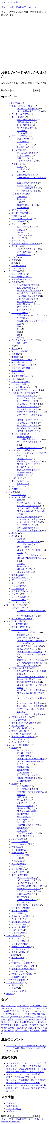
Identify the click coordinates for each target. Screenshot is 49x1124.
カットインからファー (27, 398)
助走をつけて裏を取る (27, 679)
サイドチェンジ (18, 602)
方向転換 (15, 847)
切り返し (15, 246)
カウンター (16, 960)
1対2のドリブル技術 (20, 194)
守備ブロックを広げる (21, 963)
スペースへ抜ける (19, 351)
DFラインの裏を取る (21, 668)
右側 (19, 1022)
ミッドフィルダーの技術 (17, 745)
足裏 (19, 202)
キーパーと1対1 (18, 434)
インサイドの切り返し (27, 249)
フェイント (16, 224)
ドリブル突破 (34, 1014)
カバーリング (17, 919)
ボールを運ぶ (17, 117)
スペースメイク (18, 742)
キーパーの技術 (13, 935)
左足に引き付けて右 (26, 288)
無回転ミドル (23, 475)
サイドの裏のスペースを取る (30, 676)
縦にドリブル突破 (19, 213)
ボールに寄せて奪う (26, 899)
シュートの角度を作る (27, 108)
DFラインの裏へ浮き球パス (29, 508)
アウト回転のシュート (21, 618)
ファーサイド (16, 1017)
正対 (19, 858)
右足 (24, 1022)
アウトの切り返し (25, 252)
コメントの (13, 1109)
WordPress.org (12, 1111)
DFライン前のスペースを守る (30, 759)
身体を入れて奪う (25, 894)
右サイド (12, 1022)
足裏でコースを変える (27, 183)
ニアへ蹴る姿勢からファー (29, 439)
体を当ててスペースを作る (29, 646)
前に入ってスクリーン (27, 649)
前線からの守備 (18, 731)
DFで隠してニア (24, 459)
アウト (20, 166)
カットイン (16, 164)
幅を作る (21, 794)
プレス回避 (22, 830)
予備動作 (15, 357)
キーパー (40, 1008)
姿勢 (19, 500)
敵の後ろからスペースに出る (30, 660)
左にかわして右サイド (27, 409)
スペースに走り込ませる (28, 522)
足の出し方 (22, 902)
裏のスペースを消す (20, 916)
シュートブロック (19, 933)
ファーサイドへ (24, 544)
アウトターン (36, 1006)
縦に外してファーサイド (28, 404)
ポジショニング (18, 938)
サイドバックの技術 (20, 908)
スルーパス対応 (18, 927)
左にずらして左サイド (27, 425)
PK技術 (14, 489)
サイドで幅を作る (19, 624)
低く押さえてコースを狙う (29, 461)
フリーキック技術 (14, 605)
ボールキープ (17, 238)
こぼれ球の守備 (24, 781)
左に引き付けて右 (25, 301)
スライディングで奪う (27, 891)
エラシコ (21, 230)
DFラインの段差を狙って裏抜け (32, 693)
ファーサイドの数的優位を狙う (31, 611)
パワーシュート (24, 472)
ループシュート (18, 486)
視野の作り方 (23, 797)
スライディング (18, 924)
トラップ (23, 1014)
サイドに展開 (17, 575)
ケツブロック (23, 318)
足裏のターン (23, 158)
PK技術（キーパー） (21, 946)
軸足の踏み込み (22, 1030)
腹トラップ (16, 373)
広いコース (26, 1025)
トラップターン (18, 274)
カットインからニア (26, 395)
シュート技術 (12, 379)
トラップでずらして (26, 401)
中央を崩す (22, 822)
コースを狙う (23, 467)
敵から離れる (17, 370)
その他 (9, 993)
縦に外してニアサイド (27, 423)
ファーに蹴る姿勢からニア (29, 447)
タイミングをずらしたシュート (26, 390)
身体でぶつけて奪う (26, 877)
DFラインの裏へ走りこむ (28, 811)
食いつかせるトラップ (21, 277)
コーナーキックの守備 (21, 844)
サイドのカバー (24, 764)
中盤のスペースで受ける (22, 736)
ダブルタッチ (23, 207)
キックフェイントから (27, 503)
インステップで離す (17, 1008)
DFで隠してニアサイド (27, 431)
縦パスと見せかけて (26, 528)
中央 (6, 1022)
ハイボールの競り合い (21, 734)
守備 (13, 747)
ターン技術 (16, 150)
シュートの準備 (18, 384)
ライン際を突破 (18, 221)
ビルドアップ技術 (19, 911)
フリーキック (29, 1017)
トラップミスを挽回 (20, 368)
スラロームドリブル (20, 114)
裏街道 (14, 260)
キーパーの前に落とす (27, 616)
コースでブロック (25, 144)
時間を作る (16, 216)
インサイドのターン (26, 161)
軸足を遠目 (35, 1030)
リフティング (17, 991)
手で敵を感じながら (20, 376)
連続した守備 (23, 767)
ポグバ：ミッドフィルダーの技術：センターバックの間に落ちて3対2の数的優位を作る (26, 1048)
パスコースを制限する (27, 778)
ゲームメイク (23, 800)
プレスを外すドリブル (21, 219)
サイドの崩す (17, 971)
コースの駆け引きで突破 (22, 175)
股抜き (20, 199)
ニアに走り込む (24, 643)
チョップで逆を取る (26, 299)
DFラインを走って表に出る (29, 652)
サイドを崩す (23, 819)
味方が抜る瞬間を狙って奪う (30, 886)
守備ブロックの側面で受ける (30, 792)
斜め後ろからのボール (21, 359)
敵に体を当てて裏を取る (28, 682)
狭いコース (22, 1028)
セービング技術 (18, 941)
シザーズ (21, 232)
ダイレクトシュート (20, 382)
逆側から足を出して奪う (28, 888)
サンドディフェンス (26, 775)
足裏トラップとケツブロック (30, 315)
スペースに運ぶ (24, 125)
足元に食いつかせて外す (28, 296)
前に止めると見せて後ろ (28, 290)
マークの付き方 (18, 850)
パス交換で (22, 130)
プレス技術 (16, 866)
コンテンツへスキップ (11, 2)
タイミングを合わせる (27, 517)
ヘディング (16, 478)
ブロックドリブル (19, 136)
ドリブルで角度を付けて (28, 505)
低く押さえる (23, 483)
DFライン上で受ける (21, 717)
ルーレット (22, 196)
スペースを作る (18, 265)
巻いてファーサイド (26, 470)
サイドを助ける (24, 786)
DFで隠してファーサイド (28, 420)
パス (43, 1014)
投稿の (11, 1106)
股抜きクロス (23, 566)
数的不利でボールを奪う (28, 905)
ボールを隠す (23, 133)
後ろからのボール (19, 362)
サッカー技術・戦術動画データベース (19, 7)
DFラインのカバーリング (28, 761)
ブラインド (41, 1017)
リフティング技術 (14, 982)
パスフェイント (18, 494)
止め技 (14, 988)
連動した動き (23, 828)
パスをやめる (17, 588)
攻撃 (13, 783)
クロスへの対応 (18, 952)
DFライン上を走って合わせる (30, 641)
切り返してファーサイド (28, 541)
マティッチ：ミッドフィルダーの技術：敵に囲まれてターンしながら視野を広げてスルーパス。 (26, 1088)
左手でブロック (8, 1025)
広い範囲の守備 (24, 753)
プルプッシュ (23, 235)
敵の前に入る (23, 147)
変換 (29, 1022)
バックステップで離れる (28, 632)
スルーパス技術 (18, 497)
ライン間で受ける (19, 720)
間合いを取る (17, 852)
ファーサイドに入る (26, 638)
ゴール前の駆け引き (20, 728)
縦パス (14, 533)
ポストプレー (17, 725)
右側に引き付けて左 (26, 304)
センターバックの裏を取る (29, 703)
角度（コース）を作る (21, 106)
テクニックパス (18, 586)
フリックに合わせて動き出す (30, 663)
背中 (19, 329)
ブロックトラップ (19, 312)
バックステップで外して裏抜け (31, 698)
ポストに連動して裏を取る (29, 714)
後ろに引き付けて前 (26, 285)
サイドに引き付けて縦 (27, 191)
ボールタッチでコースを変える (31, 177)
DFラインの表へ (24, 572)
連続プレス (16, 861)
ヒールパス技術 (18, 597)
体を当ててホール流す (27, 293)
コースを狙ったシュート (22, 387)
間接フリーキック (19, 608)
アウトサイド (23, 307)
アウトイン (11, 1006)
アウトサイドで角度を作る (29, 519)
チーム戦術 (11, 955)
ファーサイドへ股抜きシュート (31, 415)
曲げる (40, 1025)
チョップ (21, 172)
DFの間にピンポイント (27, 555)
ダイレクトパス (18, 580)
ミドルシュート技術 (20, 450)
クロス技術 (16, 539)
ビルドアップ (17, 957)
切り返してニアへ (25, 569)
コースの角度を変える (27, 188)
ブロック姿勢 (23, 139)
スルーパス (39, 1011)
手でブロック (23, 142)
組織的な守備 (17, 977)
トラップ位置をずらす (21, 365)
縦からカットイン (25, 185)
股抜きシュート (24, 436)
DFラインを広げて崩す (22, 974)
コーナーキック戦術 (15, 980)
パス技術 (10, 492)
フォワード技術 (13, 621)
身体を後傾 (9, 1030)
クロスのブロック (19, 841)
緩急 (13, 263)
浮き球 (14, 354)
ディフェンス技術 (14, 839)
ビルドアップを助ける (27, 833)
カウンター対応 (18, 864)
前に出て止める (18, 949)
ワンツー (15, 594)
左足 (18, 1025)
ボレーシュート (18, 481)
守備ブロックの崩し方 (27, 825)
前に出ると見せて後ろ (27, 665)
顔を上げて (22, 343)
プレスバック (23, 772)
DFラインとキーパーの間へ (29, 550)
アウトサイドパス (19, 591)
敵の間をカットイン (26, 205)
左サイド (35, 1022)
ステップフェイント (26, 227)
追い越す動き (23, 814)
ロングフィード (18, 599)
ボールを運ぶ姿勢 (25, 128)
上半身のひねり (21, 1019)
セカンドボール (18, 739)
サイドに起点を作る (26, 789)
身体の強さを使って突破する (25, 243)
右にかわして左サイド (27, 406)
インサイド (22, 169)
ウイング (31, 1008)
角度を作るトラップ (20, 279)
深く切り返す (10, 1028)
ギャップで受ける (25, 808)
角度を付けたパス (19, 577)
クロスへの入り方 (19, 629)
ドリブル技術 (12, 103)
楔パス (14, 536)
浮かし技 (15, 985)
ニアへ (20, 552)
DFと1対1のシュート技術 (23, 393)
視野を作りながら (25, 122)
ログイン (10, 1103)
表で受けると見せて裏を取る (30, 690)
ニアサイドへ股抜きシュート (30, 412)
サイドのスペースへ (26, 525)
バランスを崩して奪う (27, 880)
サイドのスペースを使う (22, 969)
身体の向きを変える (26, 153)
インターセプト (18, 872)
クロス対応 (16, 913)
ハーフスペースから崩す (22, 966)
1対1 (3, 1006)
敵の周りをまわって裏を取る (30, 706)
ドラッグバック (24, 254)
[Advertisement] (24, 43)
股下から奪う (23, 897)
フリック (15, 583)
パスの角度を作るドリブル (29, 111)
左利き (43, 1022)
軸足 (19, 337)
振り (34, 1025)
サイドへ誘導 (23, 855)
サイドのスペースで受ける (24, 723)
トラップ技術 (12, 271)
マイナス (21, 564)
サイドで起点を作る (20, 627)
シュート (29, 1011)
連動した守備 (23, 770)
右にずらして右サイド (27, 428)
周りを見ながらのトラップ (24, 340)
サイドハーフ (18, 1011)
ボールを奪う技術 (19, 875)
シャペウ (15, 268)
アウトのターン (24, 155)
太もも (14, 348)
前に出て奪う (23, 750)
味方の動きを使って (26, 119)
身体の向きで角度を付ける (29, 530)
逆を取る (15, 282)
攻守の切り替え (24, 756)
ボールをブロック (25, 883)
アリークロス (23, 547)
